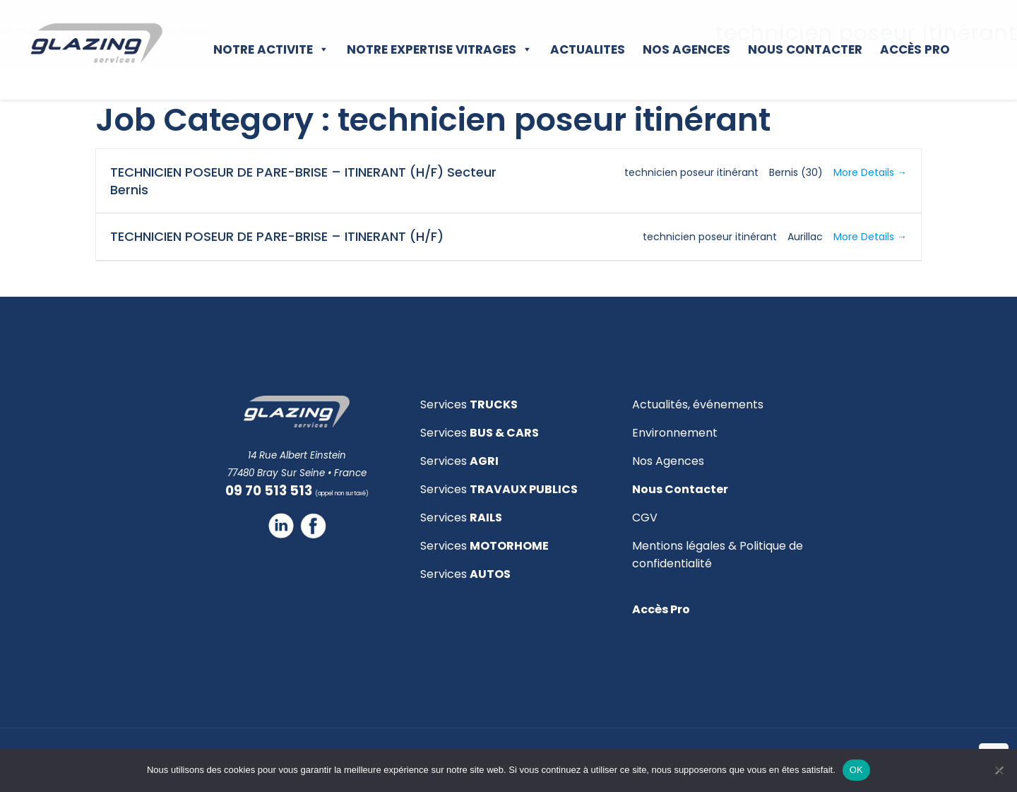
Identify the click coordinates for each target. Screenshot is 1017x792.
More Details (870, 172)
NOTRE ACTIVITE (271, 49)
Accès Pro (915, 49)
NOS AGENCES (686, 49)
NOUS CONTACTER (805, 49)
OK (856, 769)
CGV (645, 517)
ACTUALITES (587, 49)
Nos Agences (668, 461)
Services (469, 404)
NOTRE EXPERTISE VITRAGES (440, 49)
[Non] (999, 770)
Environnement (675, 433)
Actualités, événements (697, 404)
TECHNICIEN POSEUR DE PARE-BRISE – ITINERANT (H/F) (277, 236)
